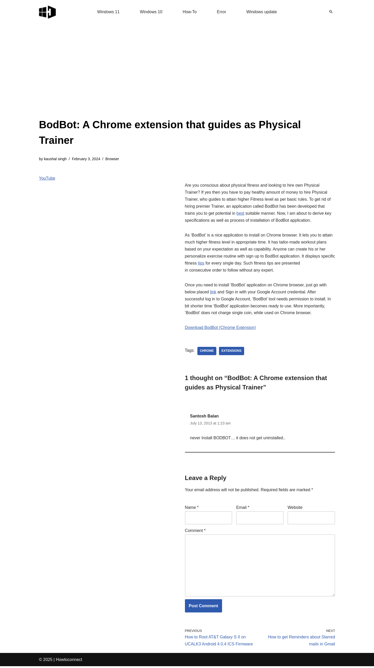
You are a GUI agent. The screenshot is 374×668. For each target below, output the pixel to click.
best (241, 214)
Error (221, 12)
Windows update (261, 12)
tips (216, 264)
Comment (195, 532)
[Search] (330, 11)
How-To (190, 12)
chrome (207, 352)
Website (295, 509)
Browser (112, 159)
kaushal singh (55, 159)
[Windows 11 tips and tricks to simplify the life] (48, 12)
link (213, 293)
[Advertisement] (187, 78)
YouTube (47, 178)
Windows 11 (108, 12)
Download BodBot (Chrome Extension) (220, 329)
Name (192, 509)
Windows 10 (151, 12)
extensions (232, 352)
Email (242, 509)
